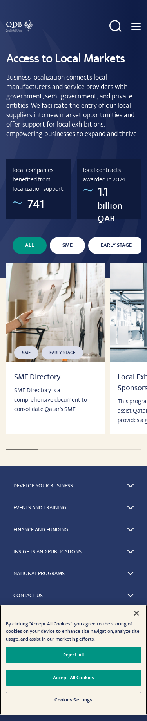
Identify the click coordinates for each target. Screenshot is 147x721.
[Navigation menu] (136, 26)
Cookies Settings (73, 700)
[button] (73, 486)
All (29, 245)
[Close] (136, 613)
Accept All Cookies (73, 677)
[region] (73, 660)
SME (67, 245)
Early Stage (116, 245)
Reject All (73, 654)
